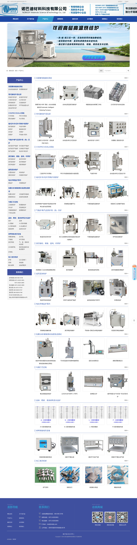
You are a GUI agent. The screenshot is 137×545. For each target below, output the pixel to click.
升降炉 (21, 132)
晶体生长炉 (22, 229)
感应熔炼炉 (22, 164)
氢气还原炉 (11, 151)
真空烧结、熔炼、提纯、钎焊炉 (48, 243)
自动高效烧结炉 (13, 89)
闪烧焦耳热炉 (23, 175)
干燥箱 (10, 239)
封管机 (10, 252)
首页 (16, 70)
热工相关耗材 (41, 461)
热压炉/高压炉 (23, 151)
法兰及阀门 (22, 260)
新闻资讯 (60, 19)
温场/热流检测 (23, 197)
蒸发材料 (11, 229)
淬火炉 (10, 207)
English (126, 1)
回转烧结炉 (11, 102)
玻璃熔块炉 (22, 210)
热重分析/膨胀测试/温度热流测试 (49, 334)
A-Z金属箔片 (23, 226)
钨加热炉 (22, 172)
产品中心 (45, 19)
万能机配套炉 (12, 210)
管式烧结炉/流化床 (43, 114)
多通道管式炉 (12, 105)
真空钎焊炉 (22, 159)
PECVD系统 (23, 116)
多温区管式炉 (23, 97)
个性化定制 (11, 213)
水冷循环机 (11, 247)
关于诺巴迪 (30, 19)
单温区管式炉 (12, 97)
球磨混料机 (11, 236)
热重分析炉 (11, 194)
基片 (9, 220)
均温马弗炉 (22, 126)
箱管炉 (10, 129)
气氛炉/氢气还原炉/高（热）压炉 (49, 210)
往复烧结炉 (22, 102)
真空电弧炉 (11, 164)
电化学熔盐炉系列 (43, 304)
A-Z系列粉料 (12, 226)
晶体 (20, 220)
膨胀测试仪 (11, 197)
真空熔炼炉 (22, 162)
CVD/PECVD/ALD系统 (45, 147)
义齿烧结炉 (11, 204)
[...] (115, 71)
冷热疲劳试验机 (24, 194)
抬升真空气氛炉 (13, 148)
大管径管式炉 (12, 100)
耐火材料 (11, 265)
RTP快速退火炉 (24, 105)
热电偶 (21, 262)
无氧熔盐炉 (22, 183)
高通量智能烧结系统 (44, 78)
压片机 (21, 236)
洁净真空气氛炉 (24, 148)
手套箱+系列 (23, 134)
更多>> (126, 78)
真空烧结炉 (11, 159)
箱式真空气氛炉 (13, 146)
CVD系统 (11, 116)
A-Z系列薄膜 (23, 223)
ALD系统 (22, 118)
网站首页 (15, 19)
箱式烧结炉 (11, 126)
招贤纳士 (105, 19)
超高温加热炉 (41, 274)
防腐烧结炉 (22, 204)
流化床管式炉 (12, 108)
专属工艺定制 (41, 367)
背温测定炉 (22, 207)
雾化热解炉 (11, 118)
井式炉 (10, 132)
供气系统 (22, 239)
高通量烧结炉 (23, 89)
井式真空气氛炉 (24, 146)
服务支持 (75, 19)
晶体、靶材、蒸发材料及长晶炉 (48, 400)
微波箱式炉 (22, 129)
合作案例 (90, 19)
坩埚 (9, 262)
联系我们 (120, 1)
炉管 (9, 260)
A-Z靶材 (10, 223)
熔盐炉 (10, 183)
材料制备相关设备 (43, 431)
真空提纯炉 (11, 162)
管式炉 (14, 539)
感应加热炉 (11, 175)
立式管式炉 (22, 100)
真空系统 (11, 242)
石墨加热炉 (11, 172)
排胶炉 (10, 134)
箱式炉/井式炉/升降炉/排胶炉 (47, 177)
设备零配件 (22, 265)
